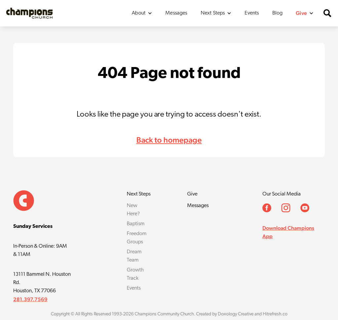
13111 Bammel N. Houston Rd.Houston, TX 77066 (42, 283)
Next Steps (139, 194)
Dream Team (134, 256)
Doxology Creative (236, 314)
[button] (142, 13)
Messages (176, 13)
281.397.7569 (30, 299)
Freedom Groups (137, 238)
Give (192, 194)
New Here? (133, 210)
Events (252, 13)
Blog (277, 13)
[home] (29, 13)
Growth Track (135, 274)
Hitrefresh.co (275, 314)
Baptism (136, 224)
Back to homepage (169, 140)
